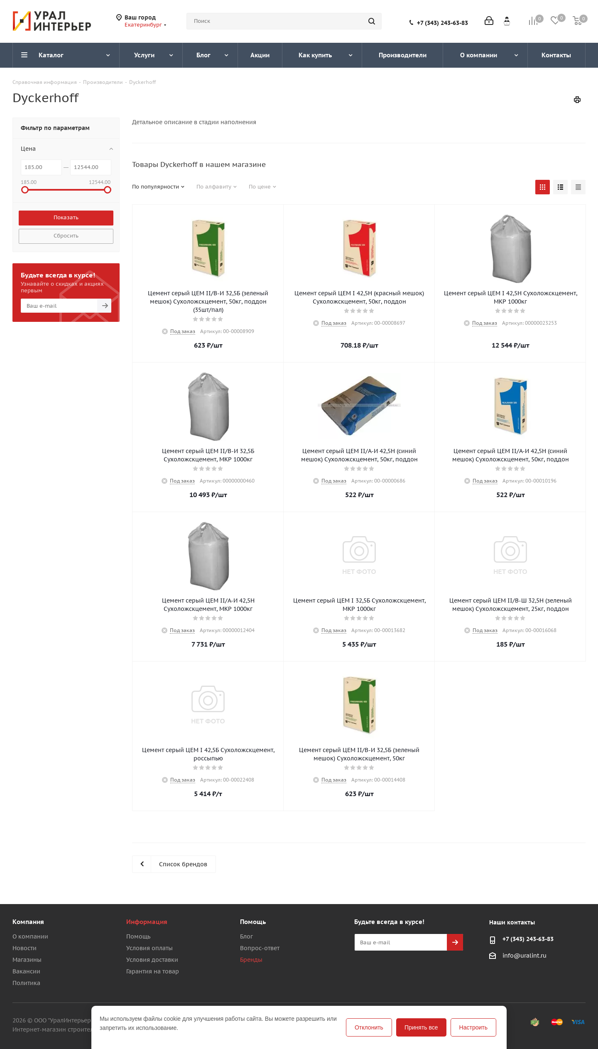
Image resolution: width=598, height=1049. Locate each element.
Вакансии (26, 971)
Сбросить (66, 235)
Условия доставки (152, 959)
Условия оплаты (149, 948)
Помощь (138, 936)
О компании (30, 936)
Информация (146, 922)
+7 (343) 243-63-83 (442, 23)
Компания (28, 922)
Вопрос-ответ (259, 948)
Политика (26, 983)
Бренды (251, 959)
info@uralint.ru (524, 955)
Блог (246, 936)
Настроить (473, 1027)
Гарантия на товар (152, 971)
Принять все (421, 1027)
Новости (24, 948)
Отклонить (369, 1027)
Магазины (27, 959)
